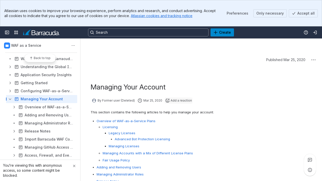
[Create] (222, 32)
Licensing (110, 127)
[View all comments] (310, 160)
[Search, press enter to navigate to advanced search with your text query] (148, 32)
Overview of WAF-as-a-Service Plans (126, 121)
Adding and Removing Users (119, 167)
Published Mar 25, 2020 (285, 60)
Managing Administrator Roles (120, 174)
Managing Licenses (124, 146)
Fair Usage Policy (116, 160)
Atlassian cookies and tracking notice (161, 16)
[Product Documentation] (41, 32)
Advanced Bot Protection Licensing (142, 139)
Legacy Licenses (122, 133)
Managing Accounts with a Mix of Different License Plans (148, 153)
